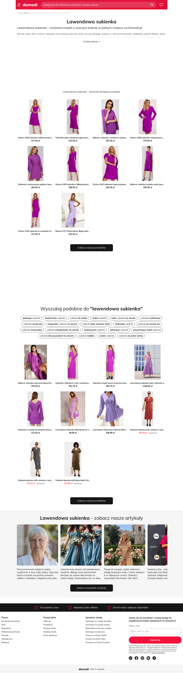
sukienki (31, 318)
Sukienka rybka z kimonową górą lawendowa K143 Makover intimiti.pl (85, 138)
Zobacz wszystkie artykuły (91, 587)
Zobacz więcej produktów (91, 247)
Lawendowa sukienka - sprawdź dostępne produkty (91, 91)
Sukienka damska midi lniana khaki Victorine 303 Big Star (79, 480)
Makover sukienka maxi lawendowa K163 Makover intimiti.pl (43, 383)
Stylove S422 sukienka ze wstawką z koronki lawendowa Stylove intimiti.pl (50, 231)
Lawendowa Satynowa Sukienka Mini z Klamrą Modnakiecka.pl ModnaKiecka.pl (126, 430)
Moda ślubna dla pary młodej (98, 628)
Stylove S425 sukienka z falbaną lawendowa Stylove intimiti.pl (81, 184)
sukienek (147, 330)
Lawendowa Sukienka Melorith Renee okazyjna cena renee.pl (81, 430)
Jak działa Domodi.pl (10, 621)
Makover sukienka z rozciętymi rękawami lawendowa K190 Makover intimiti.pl (126, 138)
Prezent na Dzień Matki (95, 635)
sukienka (150, 318)
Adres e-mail (134, 626)
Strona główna (23, 13)
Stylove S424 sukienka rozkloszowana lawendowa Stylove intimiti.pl (47, 138)
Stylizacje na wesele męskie (97, 624)
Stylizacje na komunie (95, 632)
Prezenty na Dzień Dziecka (97, 642)
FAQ (3, 624)
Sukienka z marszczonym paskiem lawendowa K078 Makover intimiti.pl (48, 184)
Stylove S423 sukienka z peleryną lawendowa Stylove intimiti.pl (120, 184)
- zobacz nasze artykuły (91, 518)
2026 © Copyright (97, 669)
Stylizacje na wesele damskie (98, 621)
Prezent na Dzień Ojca (95, 639)
